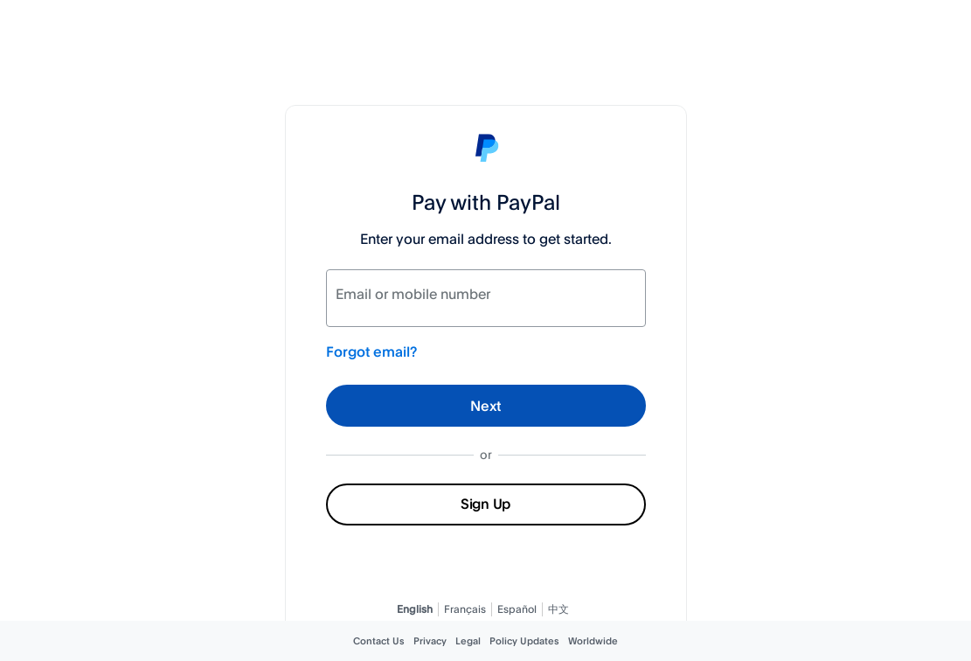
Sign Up (485, 503)
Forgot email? (371, 351)
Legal (468, 641)
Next (485, 405)
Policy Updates (524, 641)
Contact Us (379, 641)
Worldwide (593, 641)
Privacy (430, 641)
